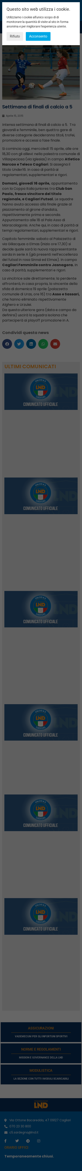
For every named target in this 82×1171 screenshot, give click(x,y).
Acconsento (38, 36)
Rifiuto (15, 36)
